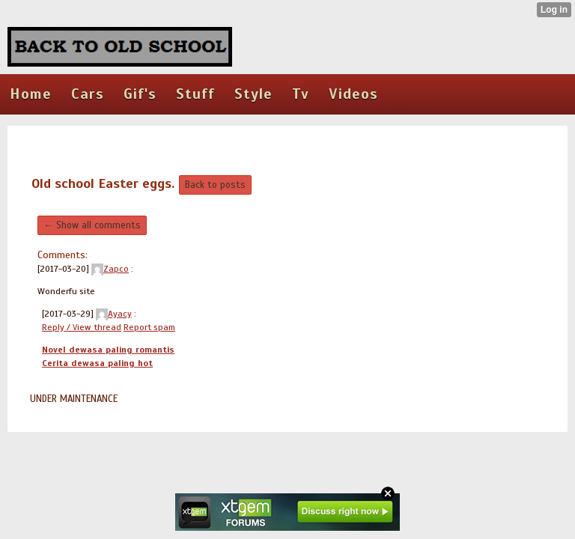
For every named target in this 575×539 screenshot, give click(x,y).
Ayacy (114, 313)
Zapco (110, 269)
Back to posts (215, 185)
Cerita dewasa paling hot (97, 363)
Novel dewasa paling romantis (108, 349)
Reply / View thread (81, 327)
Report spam (149, 327)
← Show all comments (92, 225)
